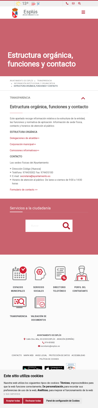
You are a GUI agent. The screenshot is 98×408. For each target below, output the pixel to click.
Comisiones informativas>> (24, 150)
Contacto (17, 355)
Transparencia (44, 81)
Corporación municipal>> (23, 144)
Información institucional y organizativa (34, 83)
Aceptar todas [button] (13, 401)
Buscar (66, 225)
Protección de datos (59, 355)
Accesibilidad (78, 355)
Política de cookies (49, 359)
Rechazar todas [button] (33, 401)
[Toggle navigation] (83, 13)
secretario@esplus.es (49, 346)
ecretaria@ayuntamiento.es (35, 176)
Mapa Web (28, 355)
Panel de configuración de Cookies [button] (63, 401)
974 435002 (48, 342)
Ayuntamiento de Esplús (21, 81)
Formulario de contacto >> (23, 189)
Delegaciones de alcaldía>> (24, 138)
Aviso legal (41, 355)
